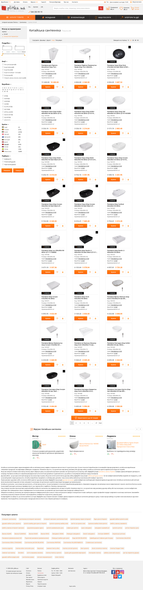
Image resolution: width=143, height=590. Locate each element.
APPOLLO (7, 112)
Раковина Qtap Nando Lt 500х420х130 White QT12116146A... (116, 252)
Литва (6, 149)
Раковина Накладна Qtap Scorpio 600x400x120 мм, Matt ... (53, 390)
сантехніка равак (28, 557)
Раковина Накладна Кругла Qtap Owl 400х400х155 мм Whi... (118, 390)
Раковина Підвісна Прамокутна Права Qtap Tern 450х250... (85, 66)
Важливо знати (30, 579)
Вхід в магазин (137, 2)
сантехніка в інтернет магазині (30, 519)
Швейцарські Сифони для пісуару (101, 538)
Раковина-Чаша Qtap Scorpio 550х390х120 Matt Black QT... (52, 205)
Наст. (100, 423)
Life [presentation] (42, 7)
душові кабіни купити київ (119, 519)
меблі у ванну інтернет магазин (13, 528)
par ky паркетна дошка (131, 553)
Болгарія (7, 139)
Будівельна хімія (42, 575)
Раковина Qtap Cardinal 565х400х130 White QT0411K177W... (115, 206)
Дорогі (49, 40)
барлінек (40, 548)
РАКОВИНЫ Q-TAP (50, 73)
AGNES (6, 101)
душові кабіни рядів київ (10, 557)
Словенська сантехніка (94, 542)
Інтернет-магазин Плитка (10, 22)
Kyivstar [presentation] (35, 7)
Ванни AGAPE (6, 534)
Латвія (6, 147)
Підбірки (5, 156)
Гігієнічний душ (9, 162)
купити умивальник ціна (55, 528)
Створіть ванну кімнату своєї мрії (14, 78)
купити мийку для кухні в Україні (35, 523)
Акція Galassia (8, 67)
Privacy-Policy (29, 586)
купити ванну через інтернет (81, 519)
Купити (47, 87)
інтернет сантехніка (9, 519)
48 (135, 40)
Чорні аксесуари (9, 164)
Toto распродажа (9, 64)
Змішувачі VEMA (57, 534)
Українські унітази (119, 534)
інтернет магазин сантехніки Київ (55, 519)
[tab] (29, 6)
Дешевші (43, 40)
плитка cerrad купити (70, 548)
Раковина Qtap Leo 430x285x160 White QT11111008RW (53, 251)
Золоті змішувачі (89, 534)
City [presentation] (29, 7)
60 (138, 40)
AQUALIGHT (7, 115)
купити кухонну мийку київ (59, 523)
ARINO (6, 120)
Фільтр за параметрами (11, 29)
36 (133, 40)
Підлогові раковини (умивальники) (37, 538)
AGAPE (6, 98)
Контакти (75, 2)
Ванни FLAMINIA (20, 534)
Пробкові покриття (43, 579)
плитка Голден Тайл (117, 548)
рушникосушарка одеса (35, 528)
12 (128, 40)
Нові (53, 40)
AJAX (5, 104)
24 (130, 40)
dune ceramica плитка (99, 548)
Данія (6, 142)
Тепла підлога (41, 577)
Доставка (17, 2)
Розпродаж (7, 75)
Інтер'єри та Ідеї (42, 586)
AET (5, 96)
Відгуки (34, 2)
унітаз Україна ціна (132, 528)
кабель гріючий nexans (112, 553)
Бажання (126, 8)
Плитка (39, 571)
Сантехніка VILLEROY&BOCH (73, 542)
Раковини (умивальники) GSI (12, 538)
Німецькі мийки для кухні (60, 538)
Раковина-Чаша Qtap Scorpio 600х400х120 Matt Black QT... (84, 205)
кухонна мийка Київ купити (97, 523)
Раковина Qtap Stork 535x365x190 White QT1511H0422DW (81, 298)
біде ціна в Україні (100, 519)
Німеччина (7, 151)
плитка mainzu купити (53, 553)
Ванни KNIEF (33, 534)
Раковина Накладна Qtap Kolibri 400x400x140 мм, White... (118, 344)
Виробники (6, 2)
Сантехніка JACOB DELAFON (34, 542)
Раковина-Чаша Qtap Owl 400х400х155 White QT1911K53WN (119, 112)
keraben (21, 553)
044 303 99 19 (36, 12)
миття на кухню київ (78, 523)
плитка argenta (7, 548)
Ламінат (40, 581)
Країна (4, 124)
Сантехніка (22, 22)
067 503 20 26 (71, 571)
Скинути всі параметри (11, 36)
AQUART (6, 117)
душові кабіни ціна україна (11, 523)
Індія (5, 127)
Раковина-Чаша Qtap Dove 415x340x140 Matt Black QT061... (118, 66)
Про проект (29, 577)
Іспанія (6, 129)
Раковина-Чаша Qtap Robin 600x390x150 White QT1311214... (85, 159)
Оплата (25, 2)
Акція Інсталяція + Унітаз (11, 72)
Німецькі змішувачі (73, 534)
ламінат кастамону (8, 553)
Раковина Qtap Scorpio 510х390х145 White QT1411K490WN (50, 298)
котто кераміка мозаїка (35, 553)
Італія (6, 132)
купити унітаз (117, 528)
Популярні (59, 40)
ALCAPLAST (7, 107)
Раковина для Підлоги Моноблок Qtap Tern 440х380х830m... (49, 67)
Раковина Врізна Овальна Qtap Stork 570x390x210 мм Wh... (118, 297)
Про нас (66, 2)
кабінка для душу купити (95, 476)
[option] (49, 447)
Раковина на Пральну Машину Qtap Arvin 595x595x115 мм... (85, 344)
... (92, 423)
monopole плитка (95, 553)
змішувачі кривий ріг (102, 528)
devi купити (85, 548)
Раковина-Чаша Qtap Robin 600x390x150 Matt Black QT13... (52, 159)
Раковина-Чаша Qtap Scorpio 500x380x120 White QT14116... (117, 159)
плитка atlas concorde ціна (25, 548)
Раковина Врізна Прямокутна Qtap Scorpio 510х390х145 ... (52, 344)
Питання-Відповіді (54, 2)
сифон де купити (72, 528)
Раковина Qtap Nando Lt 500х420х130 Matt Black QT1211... (85, 251)
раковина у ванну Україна (107, 471)
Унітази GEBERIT (103, 534)
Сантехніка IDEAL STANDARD (12, 542)
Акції (4, 61)
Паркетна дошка (42, 584)
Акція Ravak (7, 70)
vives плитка (59, 557)
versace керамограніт (44, 557)
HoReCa (6, 159)
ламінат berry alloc (53, 548)
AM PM (6, 109)
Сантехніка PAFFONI (53, 542)
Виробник (6, 84)
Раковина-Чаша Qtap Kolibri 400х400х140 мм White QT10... (52, 112)
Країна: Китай (32, 22)
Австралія (7, 137)
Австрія (6, 134)
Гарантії (43, 2)
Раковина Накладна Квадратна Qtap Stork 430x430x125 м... (85, 390)
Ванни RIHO (45, 534)
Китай (6, 34)
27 (96, 423)
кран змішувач (86, 528)
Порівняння (114, 7)
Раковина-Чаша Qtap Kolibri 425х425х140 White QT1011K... (84, 112)
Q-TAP (50, 76)
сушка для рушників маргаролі (75, 553)
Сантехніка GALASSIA (123, 538)
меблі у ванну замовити (118, 523)
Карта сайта (72, 586)
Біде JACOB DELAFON (79, 538)
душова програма (68, 480)
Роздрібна (6, 43)
